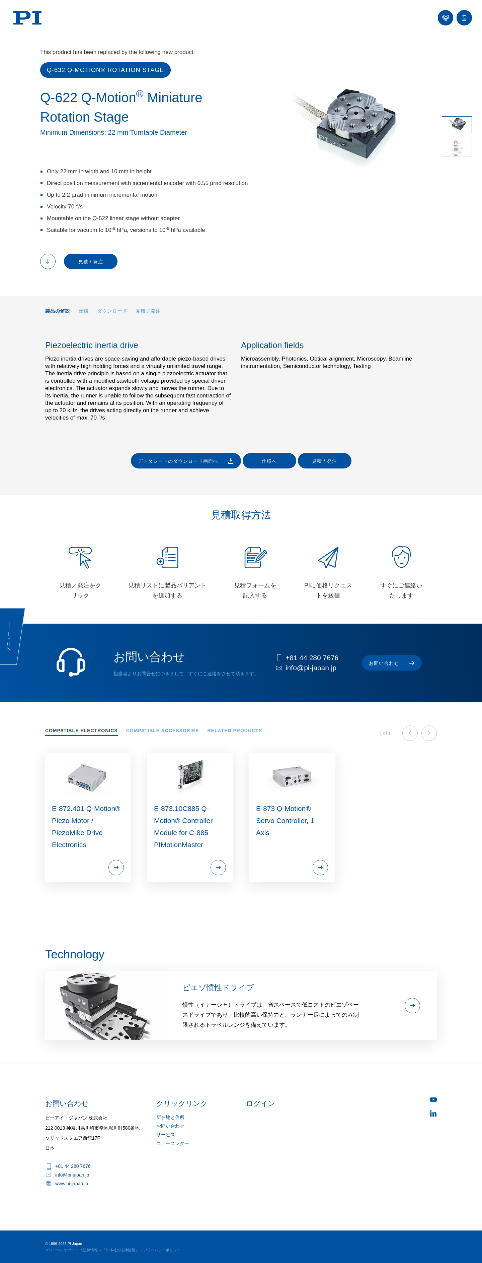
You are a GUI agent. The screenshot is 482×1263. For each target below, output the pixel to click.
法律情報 (90, 1250)
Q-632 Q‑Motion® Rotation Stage (105, 70)
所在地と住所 (170, 1117)
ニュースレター (172, 1143)
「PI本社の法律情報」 (120, 1250)
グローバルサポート (61, 1250)
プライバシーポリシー (162, 1250)
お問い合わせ (170, 1126)
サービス (165, 1134)
